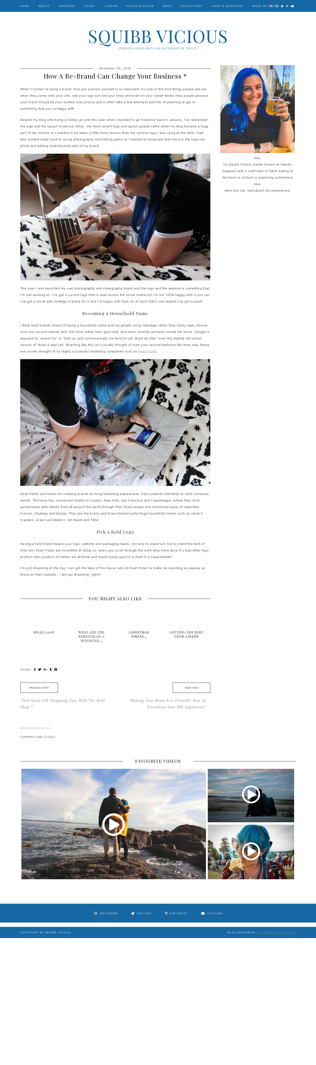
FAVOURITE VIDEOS (158, 761)
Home (24, 5)
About (44, 5)
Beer (167, 5)
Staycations (191, 5)
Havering (67, 5)
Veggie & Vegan (140, 5)
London (111, 5)
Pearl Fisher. (148, 351)
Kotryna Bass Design (276, 932)
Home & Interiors (227, 5)
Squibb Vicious (158, 35)
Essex (89, 5)
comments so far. (37, 728)
